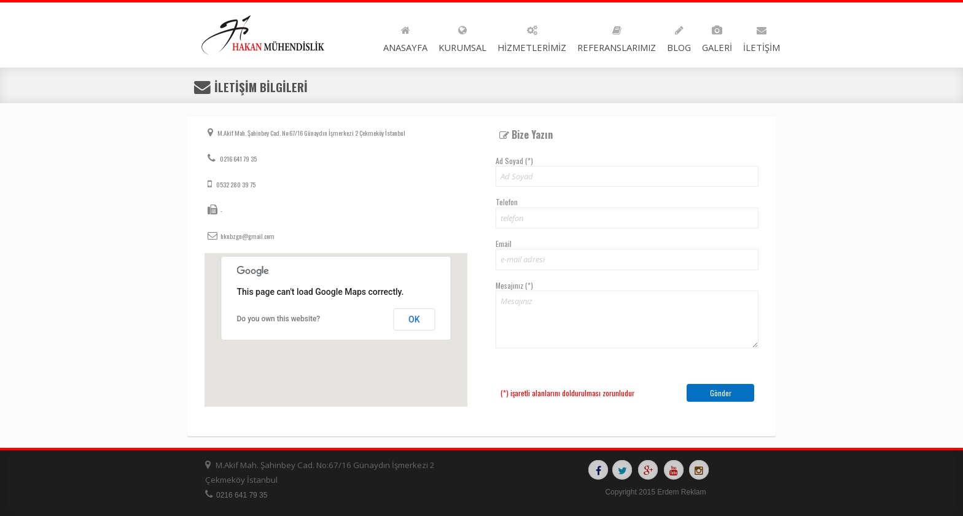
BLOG (679, 36)
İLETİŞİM (761, 36)
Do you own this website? (279, 319)
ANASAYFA (405, 36)
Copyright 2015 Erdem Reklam (655, 492)
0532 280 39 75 (235, 184)
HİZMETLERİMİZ (531, 36)
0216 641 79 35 (238, 158)
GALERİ (717, 36)
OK (414, 319)
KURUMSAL (462, 36)
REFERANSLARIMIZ (616, 36)
